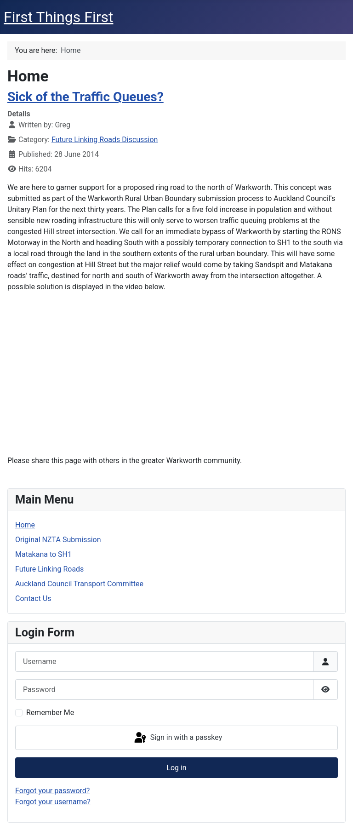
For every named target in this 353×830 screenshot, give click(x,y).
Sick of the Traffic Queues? (85, 96)
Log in (176, 767)
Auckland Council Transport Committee (79, 583)
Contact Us (33, 598)
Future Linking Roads (49, 569)
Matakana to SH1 (43, 554)
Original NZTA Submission (58, 539)
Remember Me (50, 712)
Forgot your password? (52, 790)
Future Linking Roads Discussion (104, 139)
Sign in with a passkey (177, 738)
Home (25, 525)
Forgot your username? (53, 801)
